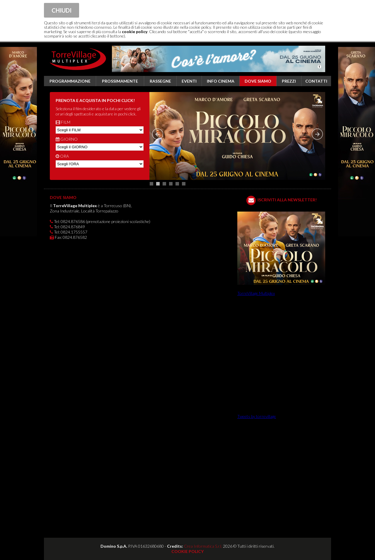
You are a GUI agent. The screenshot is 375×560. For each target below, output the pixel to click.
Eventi (189, 81)
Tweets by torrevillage (256, 416)
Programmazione (70, 81)
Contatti (316, 81)
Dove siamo (258, 81)
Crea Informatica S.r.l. (203, 546)
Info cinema (220, 81)
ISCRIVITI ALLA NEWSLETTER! (287, 199)
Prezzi (289, 81)
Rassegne (160, 81)
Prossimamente (120, 81)
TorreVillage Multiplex (256, 293)
